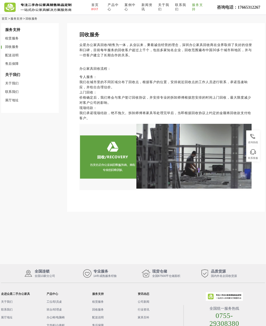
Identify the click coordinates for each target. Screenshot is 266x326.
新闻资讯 (147, 7)
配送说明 (12, 55)
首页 (95, 7)
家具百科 (143, 317)
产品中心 (113, 7)
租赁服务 (12, 38)
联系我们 (180, 7)
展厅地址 (12, 100)
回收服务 (32, 18)
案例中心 (130, 7)
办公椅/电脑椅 (56, 317)
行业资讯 (143, 309)
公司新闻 (143, 301)
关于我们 (163, 7)
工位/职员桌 (54, 301)
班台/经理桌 (54, 309)
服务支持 (197, 7)
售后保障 (12, 63)
